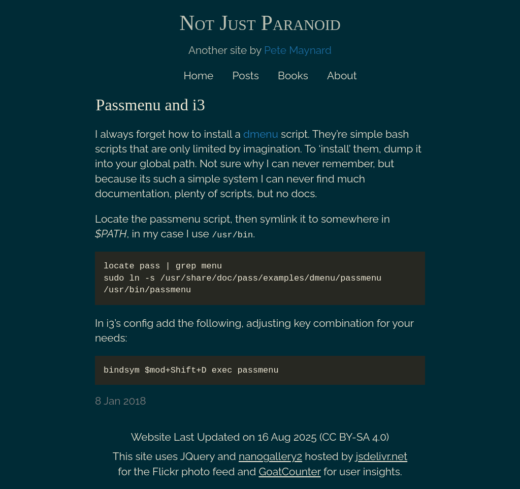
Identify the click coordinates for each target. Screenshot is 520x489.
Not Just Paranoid (259, 23)
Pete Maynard (298, 50)
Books (293, 75)
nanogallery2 (270, 456)
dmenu (260, 134)
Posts (246, 75)
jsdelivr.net (382, 456)
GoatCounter (289, 471)
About (342, 75)
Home (198, 75)
